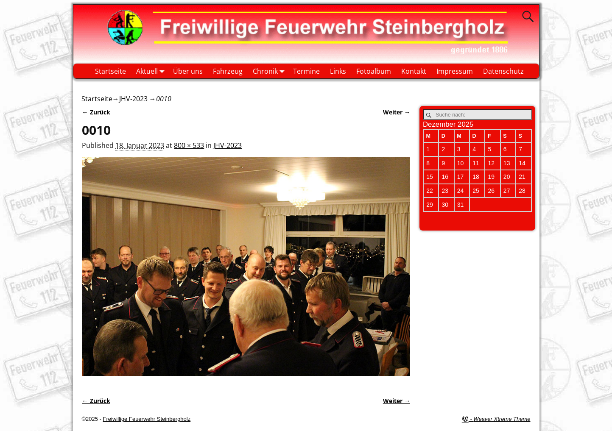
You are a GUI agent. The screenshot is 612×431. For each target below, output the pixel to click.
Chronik (270, 71)
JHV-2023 (133, 98)
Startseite (110, 71)
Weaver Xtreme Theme (501, 419)
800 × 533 (189, 145)
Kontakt (413, 71)
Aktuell (152, 71)
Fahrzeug (228, 71)
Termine (306, 71)
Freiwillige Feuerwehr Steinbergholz (147, 419)
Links (338, 71)
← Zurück (96, 112)
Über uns (188, 71)
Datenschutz (503, 71)
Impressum (454, 71)
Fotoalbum (373, 71)
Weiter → (396, 112)
